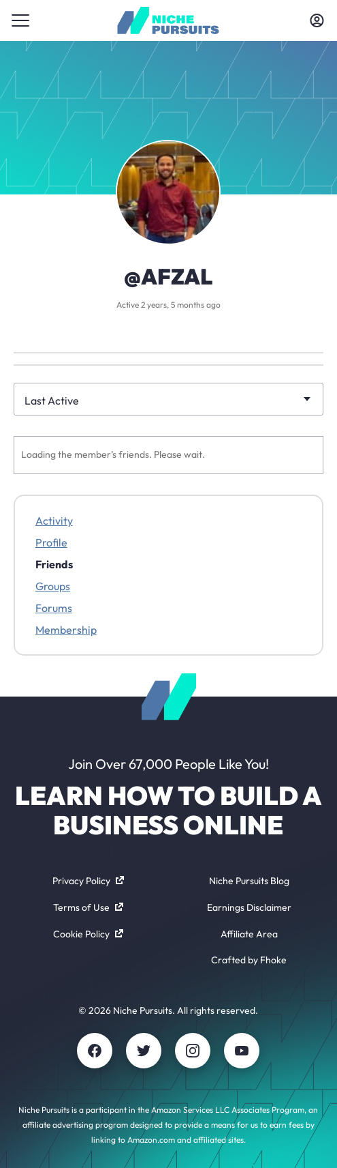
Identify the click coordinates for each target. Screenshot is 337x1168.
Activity (54, 520)
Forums (53, 608)
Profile (51, 542)
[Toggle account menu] (316, 20)
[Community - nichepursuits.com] (168, 20)
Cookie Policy (88, 934)
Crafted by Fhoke (249, 960)
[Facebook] (94, 1050)
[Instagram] (192, 1050)
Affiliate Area (249, 934)
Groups (52, 586)
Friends (54, 564)
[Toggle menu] (20, 20)
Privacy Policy (88, 881)
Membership (66, 630)
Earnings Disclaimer (249, 907)
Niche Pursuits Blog (249, 881)
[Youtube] (241, 1050)
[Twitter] (143, 1050)
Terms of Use (88, 907)
